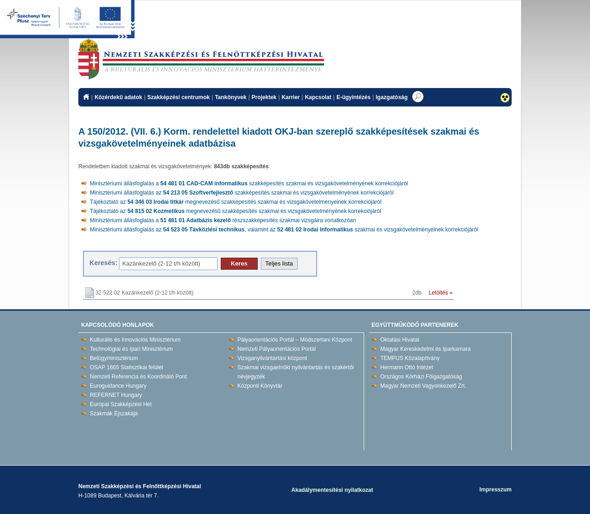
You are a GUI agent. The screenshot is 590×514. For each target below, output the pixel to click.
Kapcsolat (318, 97)
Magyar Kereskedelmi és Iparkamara (425, 349)
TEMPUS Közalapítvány (410, 358)
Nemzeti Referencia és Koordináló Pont (138, 376)
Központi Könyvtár (259, 386)
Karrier (291, 97)
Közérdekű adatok (118, 97)
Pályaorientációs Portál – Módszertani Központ (294, 340)
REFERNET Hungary (116, 395)
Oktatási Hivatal (399, 340)
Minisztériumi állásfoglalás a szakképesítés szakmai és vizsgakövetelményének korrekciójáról (249, 183)
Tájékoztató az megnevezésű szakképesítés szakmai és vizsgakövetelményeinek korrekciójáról (235, 202)
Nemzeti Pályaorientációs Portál (276, 349)
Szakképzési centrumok (179, 97)
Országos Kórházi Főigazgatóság (421, 376)
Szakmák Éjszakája (114, 413)
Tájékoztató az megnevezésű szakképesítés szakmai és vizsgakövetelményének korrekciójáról (235, 211)
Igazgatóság (391, 97)
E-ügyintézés (353, 97)
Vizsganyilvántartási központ (272, 358)
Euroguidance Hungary (118, 386)
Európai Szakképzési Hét (121, 404)
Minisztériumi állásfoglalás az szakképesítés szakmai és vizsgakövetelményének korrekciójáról (242, 192)
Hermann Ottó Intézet (406, 367)
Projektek (264, 97)
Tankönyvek (230, 97)
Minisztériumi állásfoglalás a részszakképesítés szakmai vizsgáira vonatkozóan (223, 220)
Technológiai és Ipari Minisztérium (131, 349)
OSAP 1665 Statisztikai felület (126, 367)
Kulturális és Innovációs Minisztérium (135, 340)
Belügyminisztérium (114, 358)
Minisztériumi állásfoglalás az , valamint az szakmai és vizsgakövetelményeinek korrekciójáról (284, 229)
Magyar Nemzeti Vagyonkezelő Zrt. (423, 386)
